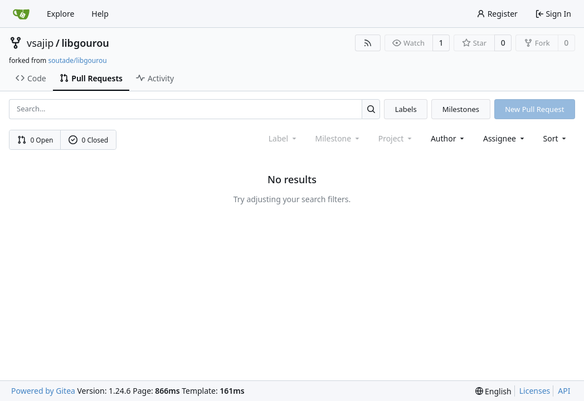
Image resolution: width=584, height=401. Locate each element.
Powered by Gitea (43, 390)
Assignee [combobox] (504, 138)
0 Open (35, 140)
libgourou (85, 42)
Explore (60, 13)
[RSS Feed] (368, 43)
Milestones (460, 109)
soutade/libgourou (77, 60)
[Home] (21, 14)
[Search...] (371, 109)
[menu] (556, 138)
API (564, 390)
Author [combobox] (448, 138)
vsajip (40, 42)
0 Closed (89, 140)
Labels (406, 109)
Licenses (535, 390)
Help (100, 13)
